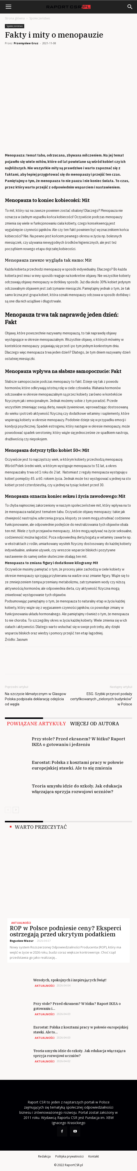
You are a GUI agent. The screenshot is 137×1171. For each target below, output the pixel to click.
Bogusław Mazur (22, 941)
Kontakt (93, 1156)
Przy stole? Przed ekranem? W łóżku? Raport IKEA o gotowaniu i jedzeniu (78, 741)
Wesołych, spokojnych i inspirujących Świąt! (69, 980)
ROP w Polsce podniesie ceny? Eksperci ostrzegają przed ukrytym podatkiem (65, 931)
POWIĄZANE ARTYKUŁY (36, 723)
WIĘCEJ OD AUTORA (94, 723)
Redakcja (44, 1156)
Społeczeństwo (39, 18)
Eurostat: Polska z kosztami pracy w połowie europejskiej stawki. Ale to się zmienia (78, 765)
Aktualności (21, 923)
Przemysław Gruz (26, 43)
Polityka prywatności (69, 1156)
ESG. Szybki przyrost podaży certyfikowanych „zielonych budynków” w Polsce (101, 699)
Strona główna (15, 18)
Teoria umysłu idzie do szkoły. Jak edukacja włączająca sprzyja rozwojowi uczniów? (77, 788)
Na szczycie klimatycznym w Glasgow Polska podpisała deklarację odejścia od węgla (35, 699)
